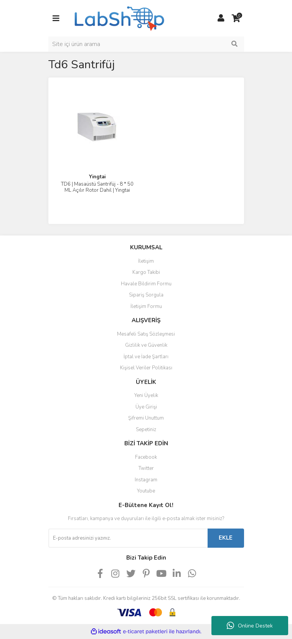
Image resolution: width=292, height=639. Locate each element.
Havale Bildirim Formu (146, 283)
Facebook (146, 457)
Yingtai (97, 176)
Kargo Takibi (146, 272)
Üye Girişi (146, 406)
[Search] (146, 44)
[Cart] (236, 18)
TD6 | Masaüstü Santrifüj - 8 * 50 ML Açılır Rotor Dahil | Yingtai (97, 187)
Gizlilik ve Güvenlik (146, 345)
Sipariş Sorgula (146, 295)
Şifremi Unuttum (146, 418)
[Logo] (118, 18)
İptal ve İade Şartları (146, 356)
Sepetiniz (146, 429)
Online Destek (250, 625)
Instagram (146, 479)
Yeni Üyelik (146, 395)
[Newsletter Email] (128, 538)
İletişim (146, 261)
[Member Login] (221, 18)
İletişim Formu (146, 306)
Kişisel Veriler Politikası (146, 367)
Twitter (146, 468)
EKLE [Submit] (226, 538)
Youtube (146, 490)
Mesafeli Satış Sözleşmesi (146, 334)
